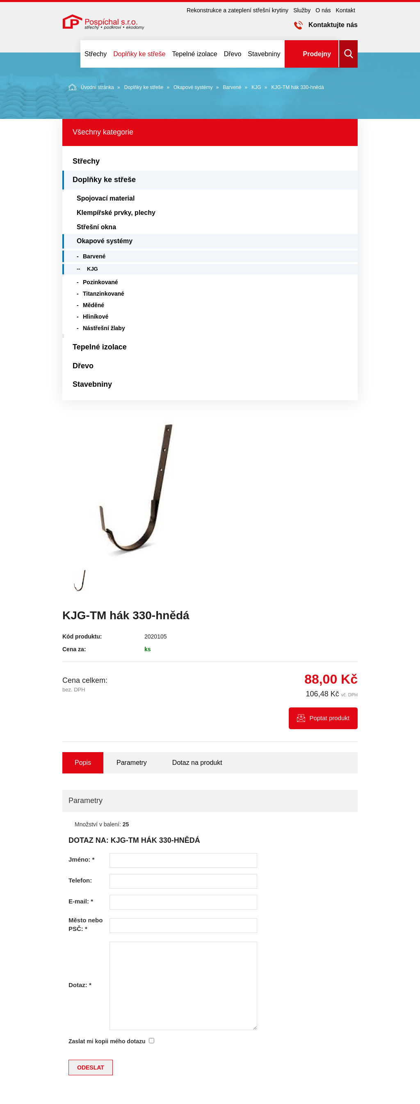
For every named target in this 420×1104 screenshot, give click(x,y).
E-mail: (80, 901)
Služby (301, 10)
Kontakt (345, 10)
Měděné (93, 305)
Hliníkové (95, 316)
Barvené (232, 87)
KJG (256, 87)
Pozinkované (100, 282)
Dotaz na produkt (197, 762)
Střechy (95, 53)
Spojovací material (106, 198)
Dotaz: (79, 984)
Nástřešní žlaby (104, 328)
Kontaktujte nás (333, 24)
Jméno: (81, 859)
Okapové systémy (192, 87)
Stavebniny (264, 53)
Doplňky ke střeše (139, 53)
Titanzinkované (103, 293)
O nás (323, 10)
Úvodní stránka (91, 87)
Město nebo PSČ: (85, 924)
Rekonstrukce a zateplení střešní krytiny (237, 10)
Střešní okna (96, 227)
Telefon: (80, 880)
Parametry (131, 762)
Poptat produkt (329, 717)
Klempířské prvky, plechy (116, 212)
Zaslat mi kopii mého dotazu (106, 1041)
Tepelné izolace (194, 53)
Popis (83, 762)
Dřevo (233, 53)
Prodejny (317, 53)
